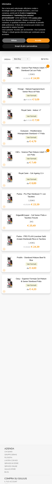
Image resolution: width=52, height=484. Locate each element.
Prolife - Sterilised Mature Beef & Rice (31, 259)
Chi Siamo (8, 452)
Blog (6, 472)
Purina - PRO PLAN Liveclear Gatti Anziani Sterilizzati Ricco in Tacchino (31, 237)
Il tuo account (10, 482)
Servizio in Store (11, 463)
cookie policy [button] (37, 12)
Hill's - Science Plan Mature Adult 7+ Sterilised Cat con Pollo (31, 69)
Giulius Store (10, 469)
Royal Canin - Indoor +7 (31, 110)
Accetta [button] (38, 35)
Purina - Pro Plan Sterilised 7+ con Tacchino (31, 195)
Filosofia (8, 458)
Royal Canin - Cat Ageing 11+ (31, 173)
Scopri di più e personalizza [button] (26, 41)
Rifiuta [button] (14, 35)
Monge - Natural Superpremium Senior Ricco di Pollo (31, 90)
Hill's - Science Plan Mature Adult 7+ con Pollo (31, 153)
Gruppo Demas (10, 455)
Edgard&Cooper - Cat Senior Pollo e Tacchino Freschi (31, 216)
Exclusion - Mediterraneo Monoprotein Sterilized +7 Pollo (31, 132)
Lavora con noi (11, 460)
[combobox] (21, 59)
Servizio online (10, 466)
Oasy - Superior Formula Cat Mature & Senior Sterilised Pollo (31, 280)
